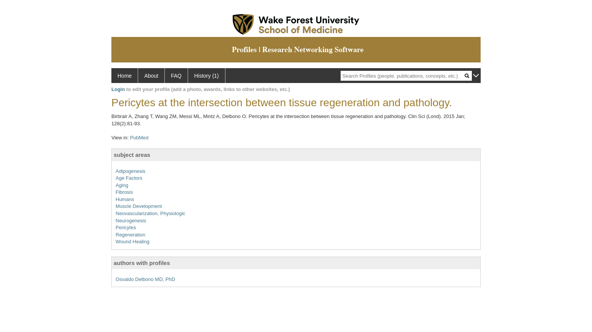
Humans (125, 199)
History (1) (206, 76)
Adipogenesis (130, 171)
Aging (122, 185)
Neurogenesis (131, 220)
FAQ (176, 76)
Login (118, 89)
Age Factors (129, 178)
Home (124, 76)
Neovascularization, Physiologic (150, 213)
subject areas (132, 155)
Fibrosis (124, 192)
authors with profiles (142, 263)
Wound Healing (133, 241)
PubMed (139, 137)
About (151, 76)
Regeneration (130, 235)
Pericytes (126, 227)
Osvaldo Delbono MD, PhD (145, 279)
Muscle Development (139, 206)
